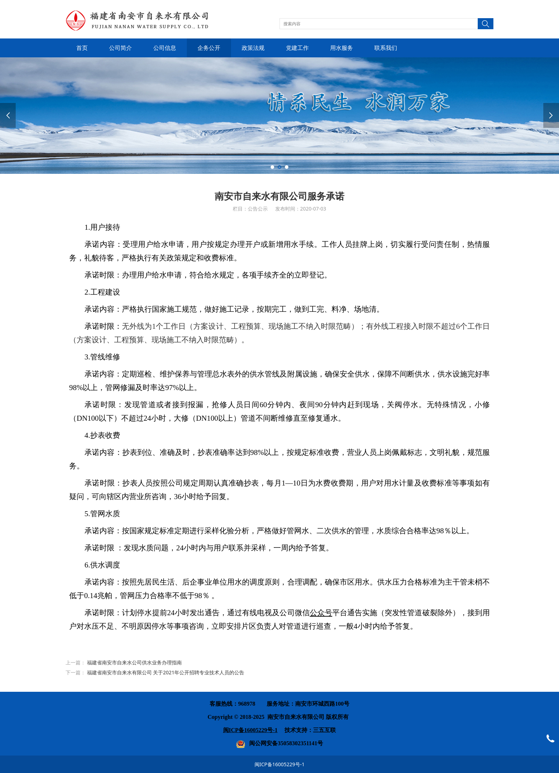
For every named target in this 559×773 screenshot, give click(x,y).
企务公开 (209, 48)
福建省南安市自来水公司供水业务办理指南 (134, 662)
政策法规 (253, 48)
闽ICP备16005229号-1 (280, 764)
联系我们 (385, 48)
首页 (82, 48)
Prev (8, 115)
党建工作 (297, 48)
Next (551, 115)
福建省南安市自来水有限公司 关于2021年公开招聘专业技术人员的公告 (166, 672)
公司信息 (164, 48)
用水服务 (341, 48)
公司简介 (120, 48)
